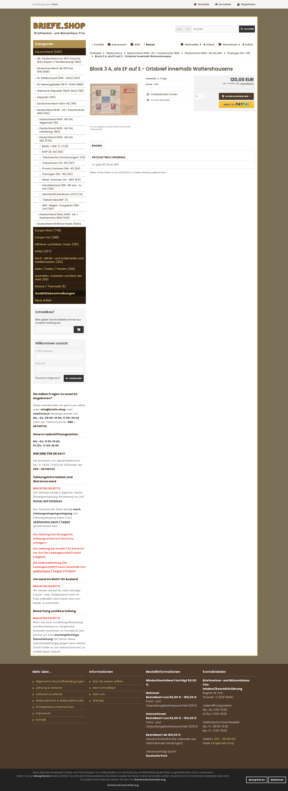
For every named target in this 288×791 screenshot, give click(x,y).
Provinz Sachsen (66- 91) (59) (61, 168)
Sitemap (96, 701)
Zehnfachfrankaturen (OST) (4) (62, 194)
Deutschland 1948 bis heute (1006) (59, 224)
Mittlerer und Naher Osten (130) (57, 244)
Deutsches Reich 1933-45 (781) (56, 103)
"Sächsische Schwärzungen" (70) (63, 157)
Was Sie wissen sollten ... (107, 681)
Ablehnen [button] (277, 779)
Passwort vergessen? (47, 378)
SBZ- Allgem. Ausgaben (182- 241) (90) (61, 207)
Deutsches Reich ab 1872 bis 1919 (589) (55, 70)
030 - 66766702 (44, 469)
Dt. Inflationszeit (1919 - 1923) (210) (58, 78)
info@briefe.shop (53, 409)
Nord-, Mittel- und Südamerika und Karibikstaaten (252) (59, 260)
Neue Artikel (43, 300)
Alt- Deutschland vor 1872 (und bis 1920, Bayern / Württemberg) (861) (59, 60)
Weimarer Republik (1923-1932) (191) (60, 91)
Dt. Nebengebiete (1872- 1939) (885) (60, 84)
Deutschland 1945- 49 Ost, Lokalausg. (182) (56, 130)
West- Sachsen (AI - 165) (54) (61, 180)
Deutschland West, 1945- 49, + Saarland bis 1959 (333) (58, 216)
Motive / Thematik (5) (50, 286)
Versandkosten (247, 83)
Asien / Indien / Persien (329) (55, 269)
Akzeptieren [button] (257, 779)
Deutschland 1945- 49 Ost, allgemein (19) (56, 121)
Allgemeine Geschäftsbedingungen (58, 681)
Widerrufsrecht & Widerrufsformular (58, 701)
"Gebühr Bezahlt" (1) (55, 200)
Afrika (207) (43, 251)
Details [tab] (97, 145)
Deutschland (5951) (48, 52)
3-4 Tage (162, 78)
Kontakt (98, 44)
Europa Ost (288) (47, 237)
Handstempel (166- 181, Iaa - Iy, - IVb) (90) (62, 187)
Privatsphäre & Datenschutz (53, 707)
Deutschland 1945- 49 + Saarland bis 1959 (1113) (60, 111)
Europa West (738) (48, 230)
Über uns (97, 694)
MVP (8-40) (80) (52, 152)
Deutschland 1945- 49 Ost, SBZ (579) (56, 138)
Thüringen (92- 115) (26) (57, 174)
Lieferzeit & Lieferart (47, 694)
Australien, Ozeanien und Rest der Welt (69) (58, 277)
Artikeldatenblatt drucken (164, 94)
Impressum (117, 44)
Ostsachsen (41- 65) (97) (58, 163)
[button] (183, 29)
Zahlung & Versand (47, 688)
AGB (135, 44)
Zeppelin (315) (46, 97)
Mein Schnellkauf (102, 688)
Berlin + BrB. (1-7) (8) (55, 146)
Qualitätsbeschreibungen (55, 293)
